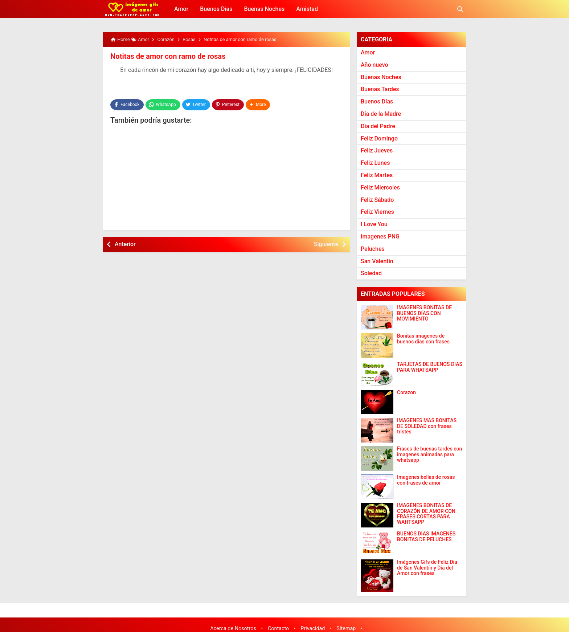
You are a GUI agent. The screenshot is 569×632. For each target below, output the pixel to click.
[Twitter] (196, 104)
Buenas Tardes (380, 89)
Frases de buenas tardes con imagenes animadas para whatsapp (429, 454)
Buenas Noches (264, 8)
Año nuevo (374, 64)
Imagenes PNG (380, 236)
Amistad (307, 8)
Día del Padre (378, 126)
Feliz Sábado (377, 199)
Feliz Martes (377, 175)
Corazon (406, 392)
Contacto (278, 628)
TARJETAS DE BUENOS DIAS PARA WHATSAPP (429, 367)
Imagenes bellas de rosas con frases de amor (426, 479)
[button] (258, 104)
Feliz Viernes (377, 211)
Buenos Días (216, 8)
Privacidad (312, 628)
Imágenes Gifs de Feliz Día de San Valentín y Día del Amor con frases (427, 567)
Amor (181, 8)
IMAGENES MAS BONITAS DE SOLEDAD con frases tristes (427, 426)
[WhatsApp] (163, 104)
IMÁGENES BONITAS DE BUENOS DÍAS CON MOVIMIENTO (424, 313)
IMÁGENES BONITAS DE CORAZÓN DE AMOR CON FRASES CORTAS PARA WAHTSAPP (426, 514)
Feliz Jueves (377, 150)
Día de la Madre (381, 113)
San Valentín (377, 261)
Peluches (373, 248)
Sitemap (346, 628)
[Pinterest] (228, 104)
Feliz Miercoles (380, 187)
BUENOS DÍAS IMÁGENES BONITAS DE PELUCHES (426, 536)
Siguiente (326, 243)
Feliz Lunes (375, 162)
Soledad (371, 273)
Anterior (125, 243)
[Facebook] (127, 104)
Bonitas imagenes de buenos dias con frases (423, 338)
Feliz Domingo (379, 138)
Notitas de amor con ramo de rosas (167, 56)
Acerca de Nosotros (233, 628)
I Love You (374, 224)
